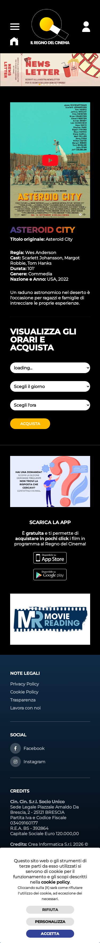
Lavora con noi (25, 708)
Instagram (34, 761)
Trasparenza (22, 700)
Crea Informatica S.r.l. (50, 844)
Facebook (34, 748)
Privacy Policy (24, 684)
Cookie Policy (24, 692)
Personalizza (50, 921)
